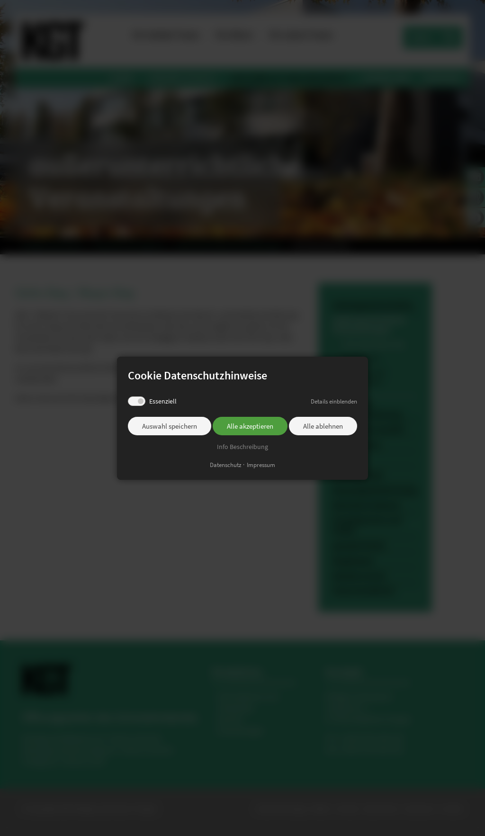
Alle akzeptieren (250, 426)
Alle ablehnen (323, 426)
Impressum (261, 464)
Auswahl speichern (169, 426)
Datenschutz (226, 464)
